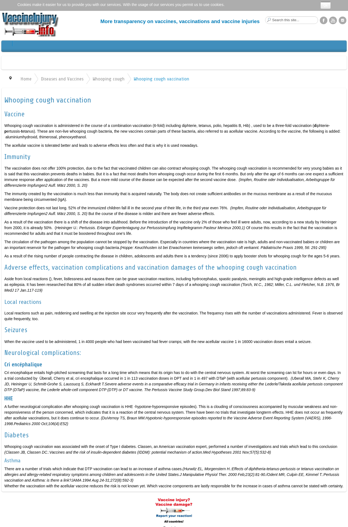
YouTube (333, 20)
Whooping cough (109, 79)
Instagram (342, 20)
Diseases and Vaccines (62, 79)
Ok (326, 5)
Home (26, 79)
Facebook (323, 20)
